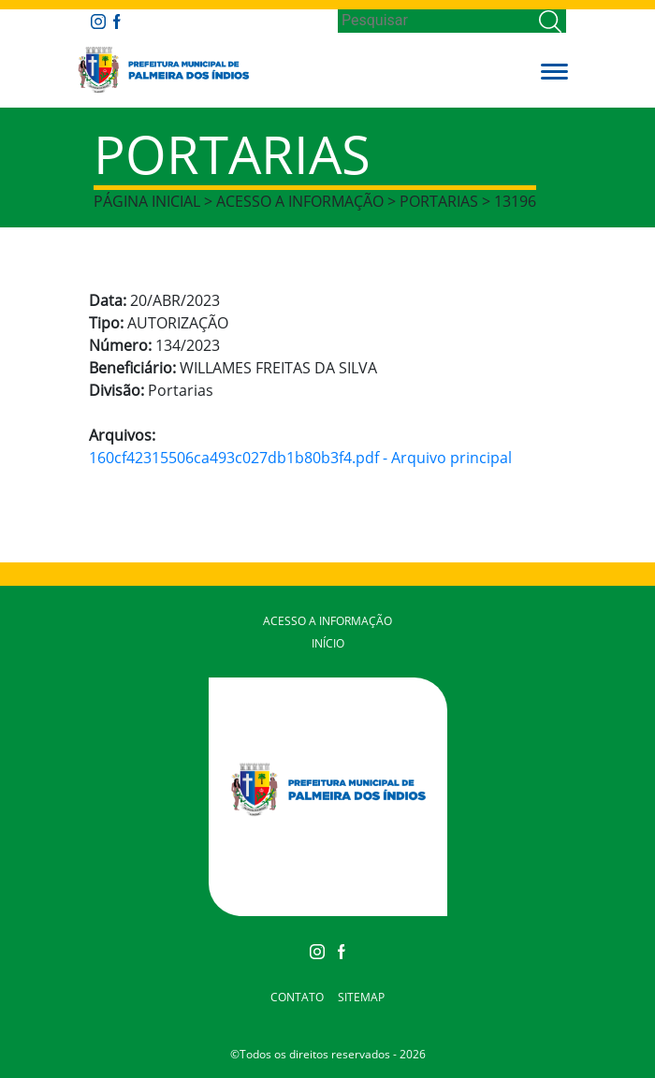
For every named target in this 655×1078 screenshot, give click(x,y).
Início (328, 643)
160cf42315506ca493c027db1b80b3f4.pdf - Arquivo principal (300, 457)
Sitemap (361, 997)
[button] (554, 70)
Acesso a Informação (327, 621)
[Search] (436, 20)
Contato (297, 997)
